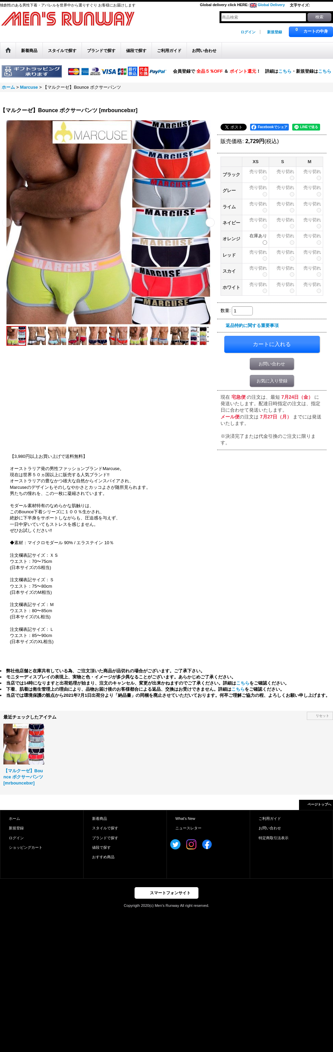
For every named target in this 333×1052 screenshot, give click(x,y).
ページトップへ (319, 804)
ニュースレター (188, 828)
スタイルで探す (105, 828)
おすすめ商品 (103, 857)
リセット (322, 716)
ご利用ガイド (270, 818)
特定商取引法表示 (273, 838)
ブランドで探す (105, 838)
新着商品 (99, 818)
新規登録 (274, 32)
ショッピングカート (25, 847)
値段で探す (101, 847)
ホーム (14, 818)
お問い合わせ (272, 363)
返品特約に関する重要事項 (252, 325)
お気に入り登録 (272, 380)
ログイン (248, 32)
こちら (285, 70)
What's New (185, 818)
